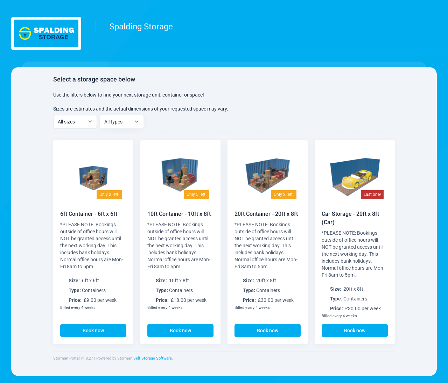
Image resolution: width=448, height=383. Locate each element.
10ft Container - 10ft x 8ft (179, 214)
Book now (93, 330)
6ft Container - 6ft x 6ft (88, 214)
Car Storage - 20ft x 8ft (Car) (350, 227)
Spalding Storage (141, 26)
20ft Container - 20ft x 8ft (266, 217)
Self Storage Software (152, 358)
